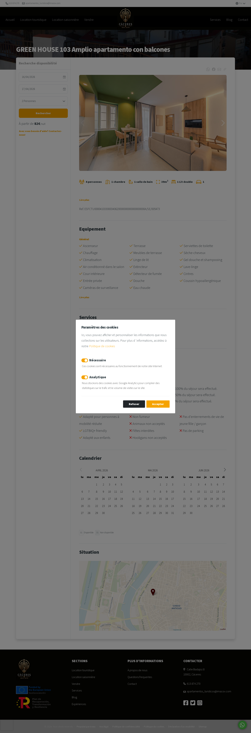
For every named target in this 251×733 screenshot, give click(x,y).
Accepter (158, 404)
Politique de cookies (102, 346)
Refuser (134, 404)
